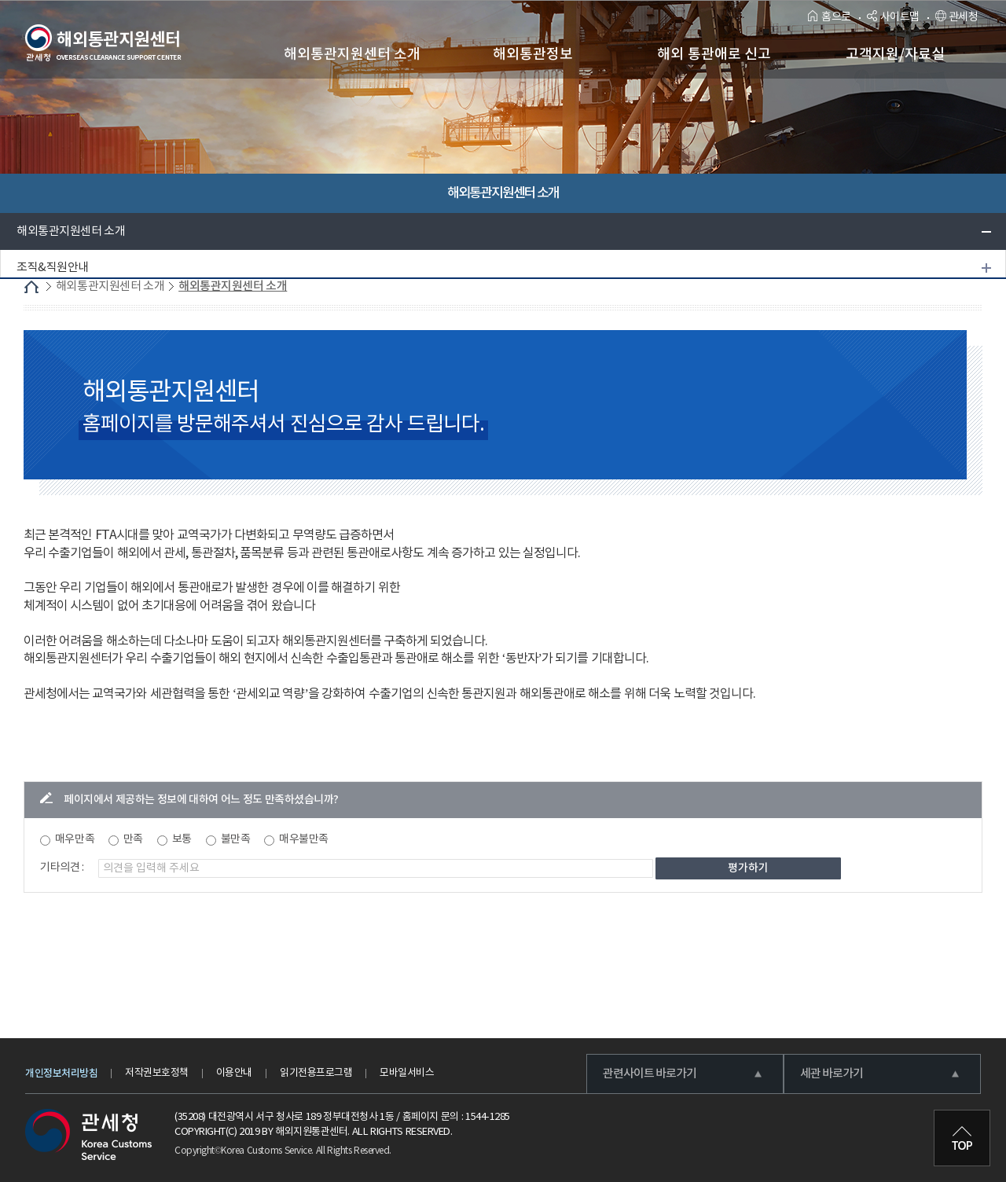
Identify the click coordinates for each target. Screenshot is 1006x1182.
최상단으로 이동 (961, 1137)
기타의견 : (62, 867)
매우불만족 (304, 839)
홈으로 (829, 17)
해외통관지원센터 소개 (71, 231)
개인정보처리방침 (61, 1073)
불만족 (236, 839)
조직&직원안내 (53, 267)
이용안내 (234, 1073)
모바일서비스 (407, 1073)
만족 (133, 839)
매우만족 (74, 839)
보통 (182, 839)
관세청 (956, 17)
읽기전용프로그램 (316, 1073)
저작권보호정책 (157, 1073)
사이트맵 (893, 17)
